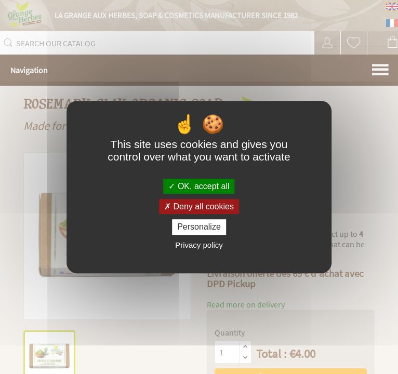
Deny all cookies (199, 206)
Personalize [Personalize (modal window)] (199, 227)
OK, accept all (198, 186)
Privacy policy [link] (199, 245)
